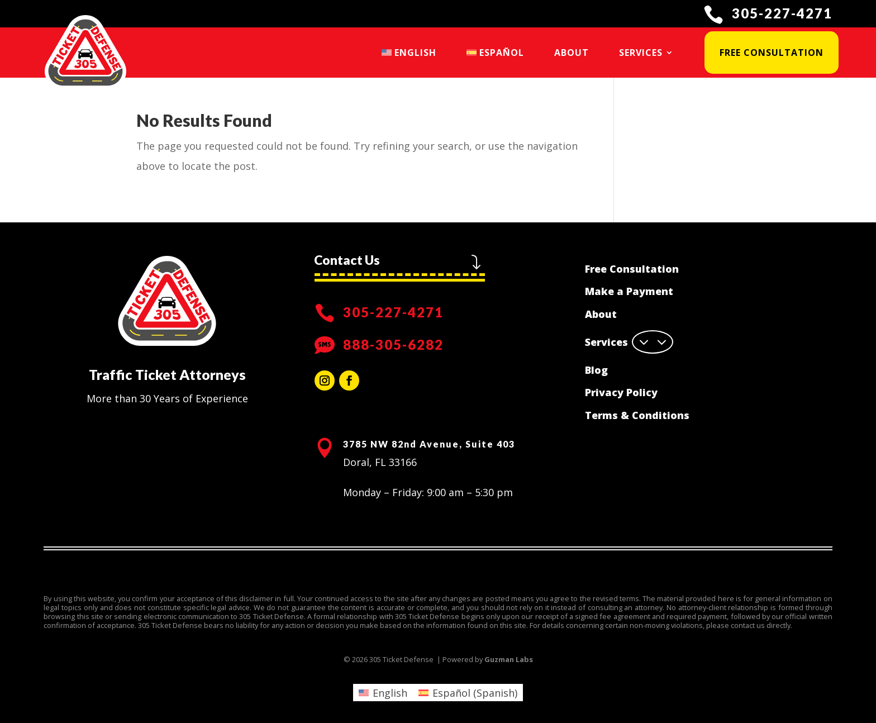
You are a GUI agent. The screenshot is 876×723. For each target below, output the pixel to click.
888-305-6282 (393, 344)
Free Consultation (771, 52)
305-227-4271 (782, 13)
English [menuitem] (390, 693)
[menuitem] (409, 52)
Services (641, 52)
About (571, 52)
